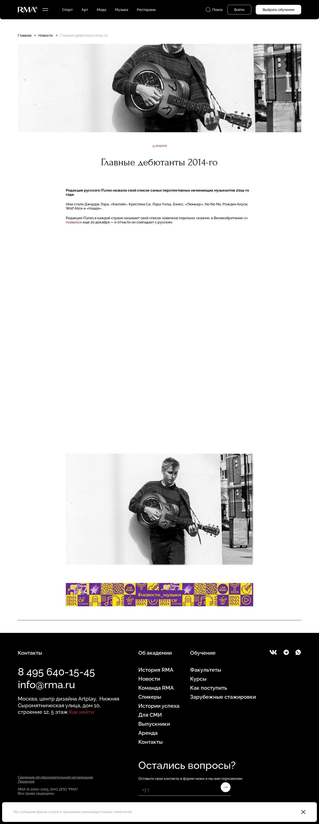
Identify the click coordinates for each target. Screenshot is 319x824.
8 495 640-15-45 (56, 672)
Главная (24, 35)
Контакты (150, 742)
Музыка (121, 10)
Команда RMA (156, 688)
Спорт (67, 10)
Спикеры (149, 697)
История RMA (155, 670)
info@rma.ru (46, 685)
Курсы (198, 679)
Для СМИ (150, 715)
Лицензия (26, 781)
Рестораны (146, 10)
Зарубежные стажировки (223, 697)
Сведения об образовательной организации (55, 777)
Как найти (81, 712)
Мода (101, 10)
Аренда (148, 733)
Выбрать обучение (278, 10)
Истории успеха (158, 706)
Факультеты (205, 670)
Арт (85, 10)
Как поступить (208, 688)
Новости (45, 35)
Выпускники (154, 724)
